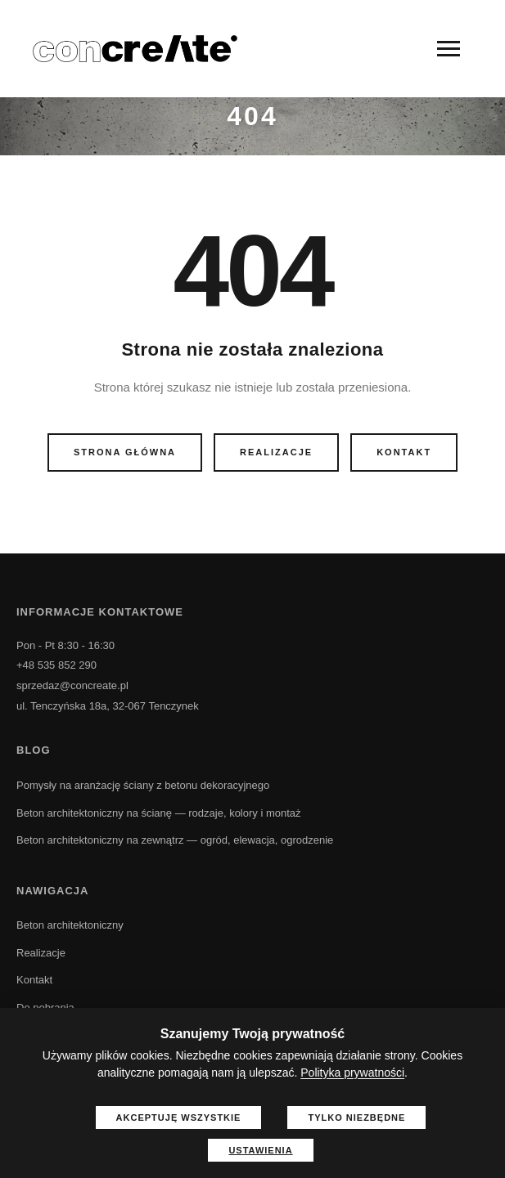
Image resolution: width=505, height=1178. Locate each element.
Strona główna (125, 452)
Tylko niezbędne (356, 1117)
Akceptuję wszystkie (178, 1117)
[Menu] (448, 49)
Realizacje (276, 452)
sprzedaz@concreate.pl (72, 685)
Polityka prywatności (352, 1072)
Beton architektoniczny (70, 925)
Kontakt (403, 452)
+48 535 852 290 (56, 665)
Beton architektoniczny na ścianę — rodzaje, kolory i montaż (158, 813)
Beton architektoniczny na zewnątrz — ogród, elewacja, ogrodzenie (174, 840)
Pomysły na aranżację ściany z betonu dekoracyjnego (142, 785)
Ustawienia (260, 1150)
